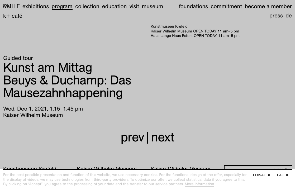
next (162, 137)
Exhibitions (35, 6)
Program (62, 6)
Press (276, 15)
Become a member (268, 6)
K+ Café (12, 15)
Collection (87, 6)
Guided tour (18, 57)
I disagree (263, 175)
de (289, 15)
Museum (152, 6)
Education (114, 6)
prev (132, 137)
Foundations (193, 6)
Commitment (226, 6)
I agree (284, 175)
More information (199, 184)
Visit (134, 6)
